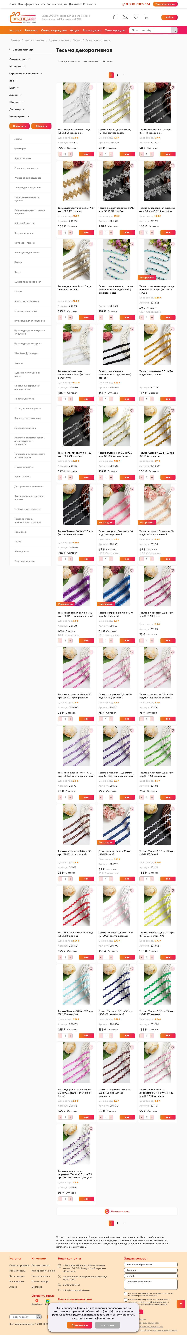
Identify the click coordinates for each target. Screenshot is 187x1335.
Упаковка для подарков (27, 177)
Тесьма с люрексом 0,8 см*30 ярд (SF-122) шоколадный (74, 853)
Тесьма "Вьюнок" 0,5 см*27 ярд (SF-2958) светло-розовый (116, 934)
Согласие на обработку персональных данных (150, 1330)
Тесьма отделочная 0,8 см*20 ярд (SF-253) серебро (74, 454)
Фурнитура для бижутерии (29, 320)
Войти (169, 17)
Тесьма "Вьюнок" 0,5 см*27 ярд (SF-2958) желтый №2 (156, 934)
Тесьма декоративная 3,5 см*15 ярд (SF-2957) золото (76, 209)
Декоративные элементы (28, 486)
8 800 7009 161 (71, 1284)
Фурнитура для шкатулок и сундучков (29, 332)
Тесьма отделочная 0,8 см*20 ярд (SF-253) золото (156, 373)
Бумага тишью (22, 158)
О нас (13, 4)
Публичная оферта (135, 1319)
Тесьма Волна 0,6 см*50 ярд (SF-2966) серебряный (74, 131)
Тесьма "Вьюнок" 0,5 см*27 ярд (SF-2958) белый (156, 853)
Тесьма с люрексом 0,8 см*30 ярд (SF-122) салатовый (156, 774)
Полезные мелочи (24, 561)
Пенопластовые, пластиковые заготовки (27, 520)
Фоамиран (20, 148)
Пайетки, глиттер (24, 398)
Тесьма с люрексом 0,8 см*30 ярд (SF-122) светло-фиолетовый (76, 774)
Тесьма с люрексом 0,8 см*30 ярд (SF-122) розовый (115, 696)
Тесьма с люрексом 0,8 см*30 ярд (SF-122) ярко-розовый (74, 696)
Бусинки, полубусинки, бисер (27, 374)
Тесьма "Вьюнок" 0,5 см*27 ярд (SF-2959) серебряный (75, 533)
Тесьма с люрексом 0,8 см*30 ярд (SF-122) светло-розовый (156, 696)
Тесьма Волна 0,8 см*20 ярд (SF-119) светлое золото (114, 131)
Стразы (18, 362)
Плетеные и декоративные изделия (29, 212)
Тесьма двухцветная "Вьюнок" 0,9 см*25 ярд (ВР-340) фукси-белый (75, 1092)
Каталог (15, 30)
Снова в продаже (54, 30)
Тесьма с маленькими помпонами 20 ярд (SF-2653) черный (115, 374)
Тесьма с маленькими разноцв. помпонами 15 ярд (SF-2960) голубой (157, 289)
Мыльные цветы (23, 466)
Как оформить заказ (31, 4)
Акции (74, 30)
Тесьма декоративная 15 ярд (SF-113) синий (115, 853)
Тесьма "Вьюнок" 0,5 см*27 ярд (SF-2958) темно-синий (116, 1013)
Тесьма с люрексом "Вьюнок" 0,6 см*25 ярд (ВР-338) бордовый (115, 1092)
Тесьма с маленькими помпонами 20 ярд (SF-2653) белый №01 (74, 374)
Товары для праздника (27, 187)
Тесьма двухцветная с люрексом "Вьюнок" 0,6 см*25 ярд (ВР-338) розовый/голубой (75, 1174)
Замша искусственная (27, 301)
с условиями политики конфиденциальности (149, 1300)
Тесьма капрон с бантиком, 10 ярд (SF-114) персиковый (156, 533)
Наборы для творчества (27, 509)
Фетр (17, 272)
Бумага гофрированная (27, 281)
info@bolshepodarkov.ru (76, 1290)
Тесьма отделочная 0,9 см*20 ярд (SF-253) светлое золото (115, 454)
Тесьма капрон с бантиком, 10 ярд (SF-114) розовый (116, 533)
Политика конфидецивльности (141, 1322)
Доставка (75, 4)
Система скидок (56, 4)
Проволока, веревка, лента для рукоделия (29, 455)
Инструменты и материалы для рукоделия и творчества (29, 441)
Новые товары (17, 1270)
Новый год (20, 531)
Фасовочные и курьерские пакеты (29, 498)
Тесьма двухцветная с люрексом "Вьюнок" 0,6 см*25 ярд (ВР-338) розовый (156, 1092)
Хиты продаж (115, 30)
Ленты (18, 138)
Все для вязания (23, 233)
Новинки (31, 30)
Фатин (18, 262)
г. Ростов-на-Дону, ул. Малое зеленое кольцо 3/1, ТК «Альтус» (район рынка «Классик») (84, 1268)
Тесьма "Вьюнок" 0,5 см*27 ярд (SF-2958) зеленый (156, 1013)
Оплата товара (40, 1281)
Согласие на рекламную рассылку (143, 1326)
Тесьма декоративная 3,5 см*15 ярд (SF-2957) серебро (116, 209)
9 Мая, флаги (21, 551)
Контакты (89, 4)
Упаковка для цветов (26, 168)
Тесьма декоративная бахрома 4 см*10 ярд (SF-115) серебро (157, 209)
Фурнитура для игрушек (28, 343)
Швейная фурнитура (26, 353)
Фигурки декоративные (27, 418)
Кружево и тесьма (24, 242)
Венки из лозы (22, 476)
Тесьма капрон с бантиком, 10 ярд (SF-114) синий (116, 614)
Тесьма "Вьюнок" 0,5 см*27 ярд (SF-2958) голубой (75, 1013)
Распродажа (92, 30)
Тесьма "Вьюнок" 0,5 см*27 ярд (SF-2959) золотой (156, 454)
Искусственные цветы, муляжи (27, 199)
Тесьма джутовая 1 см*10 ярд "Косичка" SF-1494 (74, 288)
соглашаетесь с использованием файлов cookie (103, 1316)
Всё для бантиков (24, 223)
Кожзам (18, 291)
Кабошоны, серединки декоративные (27, 387)
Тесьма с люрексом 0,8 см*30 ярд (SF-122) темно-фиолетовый (116, 774)
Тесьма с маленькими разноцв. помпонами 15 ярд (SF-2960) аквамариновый (116, 289)
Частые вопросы (41, 1276)
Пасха (17, 541)
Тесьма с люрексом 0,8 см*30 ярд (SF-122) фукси (156, 614)
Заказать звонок (165, 4)
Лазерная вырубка (25, 427)
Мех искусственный (25, 311)
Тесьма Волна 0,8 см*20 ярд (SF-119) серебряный (155, 131)
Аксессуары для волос (27, 252)
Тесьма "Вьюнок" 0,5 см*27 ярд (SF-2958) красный (75, 934)
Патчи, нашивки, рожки (27, 408)
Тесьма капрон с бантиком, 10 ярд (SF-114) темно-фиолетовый (75, 614)
